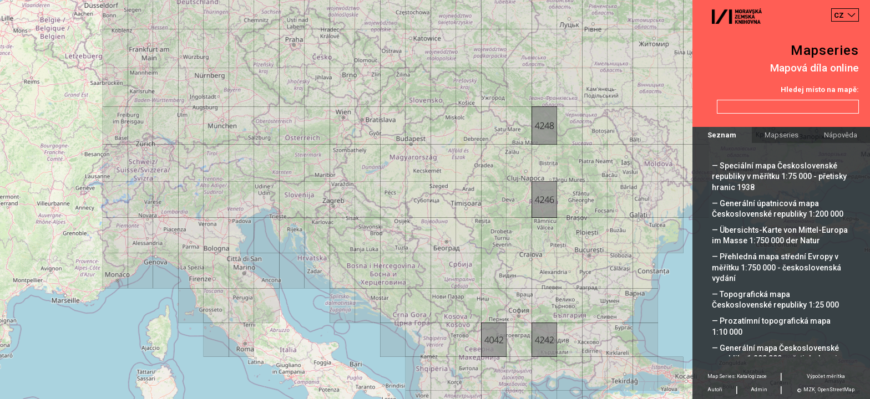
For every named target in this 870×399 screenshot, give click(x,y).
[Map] (435, 199)
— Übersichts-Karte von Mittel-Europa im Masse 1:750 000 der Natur (780, 235)
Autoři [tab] (714, 389)
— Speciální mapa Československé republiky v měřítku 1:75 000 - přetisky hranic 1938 (779, 176)
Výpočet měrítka (826, 376)
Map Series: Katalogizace (737, 376)
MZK (809, 389)
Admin (759, 389)
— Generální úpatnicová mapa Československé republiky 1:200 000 (777, 208)
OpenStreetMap (836, 389)
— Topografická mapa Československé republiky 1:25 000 (775, 299)
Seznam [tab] (721, 135)
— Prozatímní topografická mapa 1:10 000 (771, 326)
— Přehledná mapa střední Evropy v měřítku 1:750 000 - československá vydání (776, 267)
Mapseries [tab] (781, 135)
